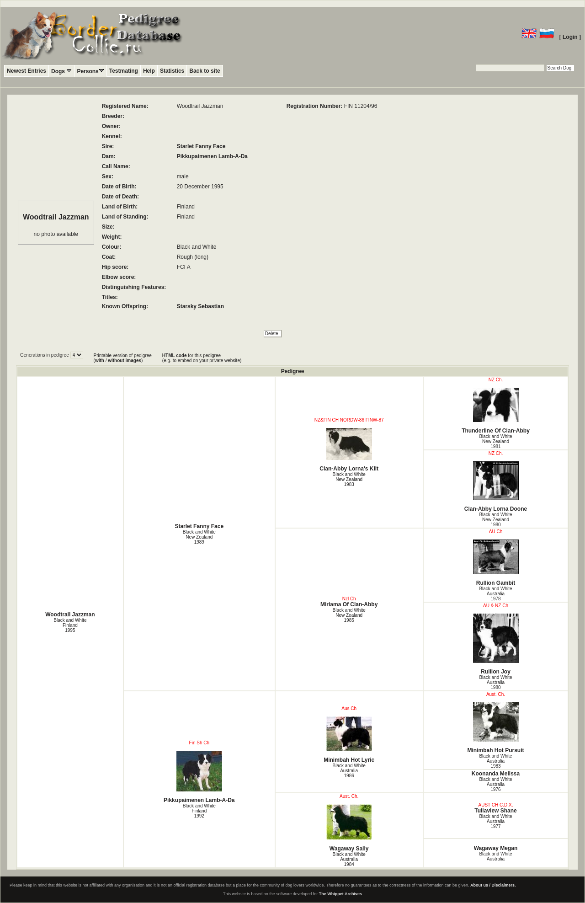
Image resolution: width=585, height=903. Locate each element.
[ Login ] (570, 37)
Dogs (61, 71)
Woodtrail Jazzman (70, 614)
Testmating (123, 71)
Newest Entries (26, 71)
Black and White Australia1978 (495, 593)
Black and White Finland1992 (199, 810)
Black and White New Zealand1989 (199, 537)
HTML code (174, 355)
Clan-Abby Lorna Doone (496, 486)
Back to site (204, 71)
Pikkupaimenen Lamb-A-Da (212, 156)
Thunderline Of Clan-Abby (496, 411)
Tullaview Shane (495, 810)
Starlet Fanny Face (201, 146)
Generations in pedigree (45, 355)
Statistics (172, 71)
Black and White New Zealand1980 (495, 519)
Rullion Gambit (496, 563)
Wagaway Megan (496, 848)
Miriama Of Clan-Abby (349, 604)
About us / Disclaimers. (493, 885)
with (99, 360)
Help (149, 71)
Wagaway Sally (349, 828)
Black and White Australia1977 (495, 821)
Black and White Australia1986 (349, 770)
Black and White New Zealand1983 (349, 479)
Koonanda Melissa (496, 773)
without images (124, 360)
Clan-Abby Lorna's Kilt (349, 450)
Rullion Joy (496, 644)
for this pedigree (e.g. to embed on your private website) (201, 358)
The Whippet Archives (340, 894)
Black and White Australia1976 (495, 784)
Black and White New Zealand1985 (349, 615)
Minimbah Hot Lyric (349, 739)
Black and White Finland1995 (69, 625)
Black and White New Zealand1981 (495, 441)
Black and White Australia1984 (349, 859)
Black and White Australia (495, 856)
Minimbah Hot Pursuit (496, 727)
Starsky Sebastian (200, 306)
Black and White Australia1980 (495, 682)
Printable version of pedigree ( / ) (123, 358)
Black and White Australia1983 (495, 761)
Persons (90, 71)
